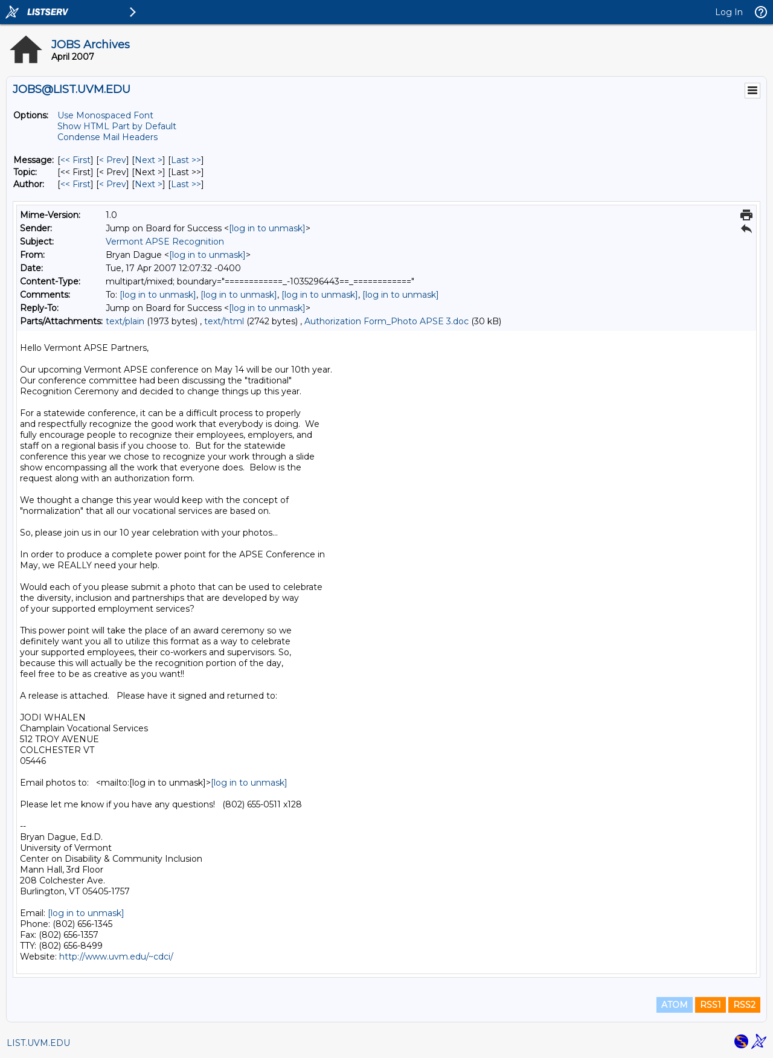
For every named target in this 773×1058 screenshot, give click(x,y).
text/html (224, 321)
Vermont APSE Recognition (165, 241)
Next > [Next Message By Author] (148, 184)
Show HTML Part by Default (116, 126)
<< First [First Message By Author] (75, 184)
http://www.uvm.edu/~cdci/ (116, 956)
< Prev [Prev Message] (112, 160)
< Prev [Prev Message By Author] (112, 184)
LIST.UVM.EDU (38, 1042)
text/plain (125, 321)
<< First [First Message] (75, 160)
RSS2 (744, 1004)
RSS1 (710, 1004)
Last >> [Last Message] (186, 160)
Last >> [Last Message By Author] (186, 184)
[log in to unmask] (267, 228)
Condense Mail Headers (107, 137)
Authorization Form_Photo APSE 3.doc (386, 321)
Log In (729, 12)
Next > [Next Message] (148, 160)
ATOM (674, 1004)
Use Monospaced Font (105, 115)
